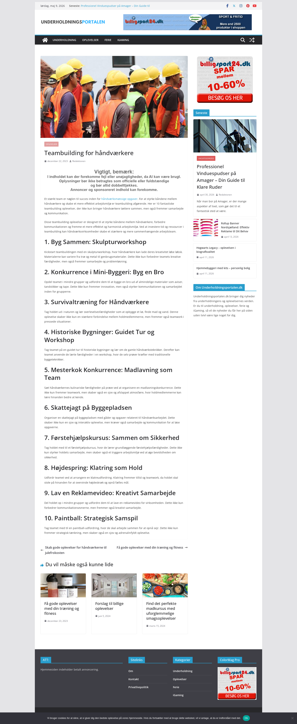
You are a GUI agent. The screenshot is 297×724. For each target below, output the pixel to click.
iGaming (123, 40)
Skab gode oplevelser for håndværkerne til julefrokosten (73, 550)
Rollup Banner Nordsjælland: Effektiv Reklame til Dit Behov (235, 227)
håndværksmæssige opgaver (119, 199)
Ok (246, 718)
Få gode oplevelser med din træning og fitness (152, 547)
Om (130, 671)
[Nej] (292, 718)
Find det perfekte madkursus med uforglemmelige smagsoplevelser (161, 611)
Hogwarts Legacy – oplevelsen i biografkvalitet (216, 250)
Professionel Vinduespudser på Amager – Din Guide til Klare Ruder (221, 176)
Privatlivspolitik (138, 687)
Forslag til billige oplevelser (109, 606)
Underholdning (64, 40)
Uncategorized (206, 158)
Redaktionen (78, 161)
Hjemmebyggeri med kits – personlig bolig (223, 268)
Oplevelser (90, 40)
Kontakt (133, 679)
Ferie (108, 40)
